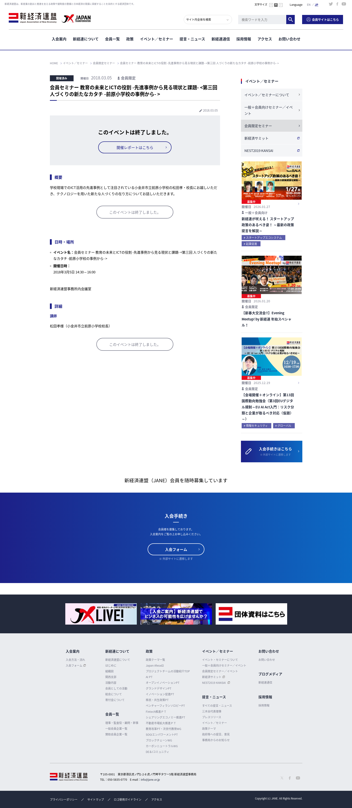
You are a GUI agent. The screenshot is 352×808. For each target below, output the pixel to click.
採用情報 (243, 39)
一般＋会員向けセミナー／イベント (268, 110)
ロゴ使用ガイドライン (127, 799)
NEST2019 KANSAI (258, 150)
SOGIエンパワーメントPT (162, 734)
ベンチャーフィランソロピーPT (165, 706)
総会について (113, 694)
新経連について (86, 39)
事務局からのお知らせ (216, 740)
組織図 (109, 671)
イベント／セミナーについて (266, 94)
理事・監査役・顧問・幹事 (121, 723)
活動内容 (110, 683)
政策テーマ (209, 729)
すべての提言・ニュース (217, 706)
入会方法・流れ (75, 660)
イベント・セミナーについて (220, 660)
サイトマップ (95, 799)
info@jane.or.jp (150, 779)
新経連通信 (221, 39)
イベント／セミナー (156, 39)
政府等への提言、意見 (216, 734)
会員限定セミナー (258, 125)
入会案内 (59, 39)
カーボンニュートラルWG (162, 746)
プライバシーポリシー (63, 799)
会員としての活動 (116, 688)
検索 (290, 19)
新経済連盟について (117, 660)
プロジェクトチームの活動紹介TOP (168, 671)
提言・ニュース (192, 39)
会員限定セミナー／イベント (220, 671)
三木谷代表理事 (211, 711)
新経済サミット (256, 138)
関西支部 (110, 677)
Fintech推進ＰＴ (156, 712)
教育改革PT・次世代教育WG (163, 729)
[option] (101, 614)
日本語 (316, 4)
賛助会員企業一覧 (116, 734)
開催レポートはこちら (135, 147)
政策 (130, 39)
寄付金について (115, 700)
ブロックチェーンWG (159, 740)
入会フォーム (176, 549)
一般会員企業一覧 (116, 729)
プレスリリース (211, 717)
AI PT (149, 677)
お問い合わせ (289, 39)
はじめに (110, 665)
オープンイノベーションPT (162, 683)
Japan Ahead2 (155, 665)
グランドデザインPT (158, 688)
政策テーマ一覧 (155, 660)
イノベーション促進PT (160, 694)
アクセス (265, 39)
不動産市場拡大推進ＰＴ (161, 723)
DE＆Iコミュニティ (157, 752)
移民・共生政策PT (157, 700)
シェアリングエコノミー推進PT (165, 717)
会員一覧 (112, 39)
